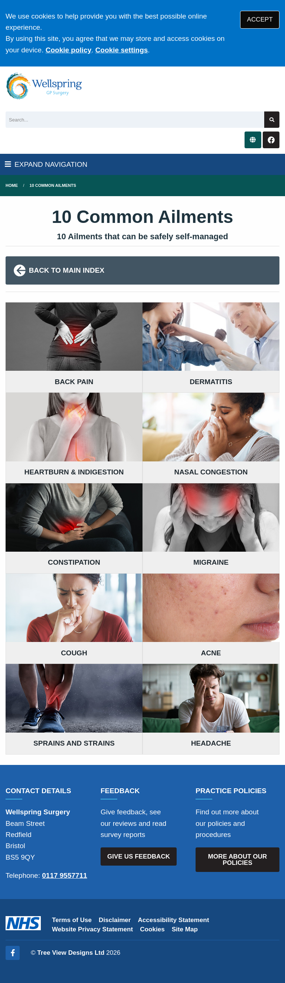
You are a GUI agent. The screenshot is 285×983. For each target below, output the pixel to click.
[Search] (135, 119)
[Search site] (271, 119)
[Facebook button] (271, 140)
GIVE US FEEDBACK (138, 856)
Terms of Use (72, 920)
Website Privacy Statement (92, 929)
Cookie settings (121, 50)
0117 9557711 (64, 875)
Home (12, 185)
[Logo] (44, 86)
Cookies (152, 929)
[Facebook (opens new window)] (13, 953)
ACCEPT (260, 19)
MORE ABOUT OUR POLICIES (237, 859)
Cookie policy (69, 50)
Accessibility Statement (173, 920)
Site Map (185, 929)
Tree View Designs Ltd (70, 952)
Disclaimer (115, 920)
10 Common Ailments (53, 185)
